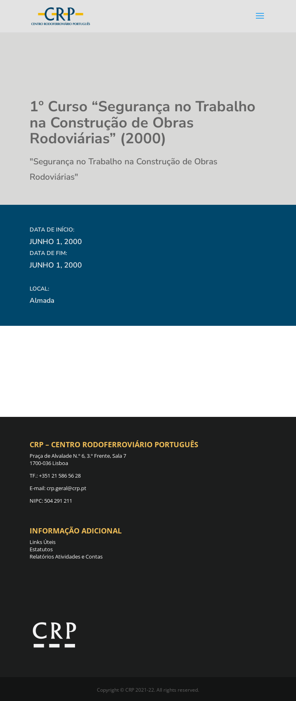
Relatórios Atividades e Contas (66, 556)
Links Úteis (43, 542)
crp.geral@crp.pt (65, 488)
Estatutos (41, 549)
